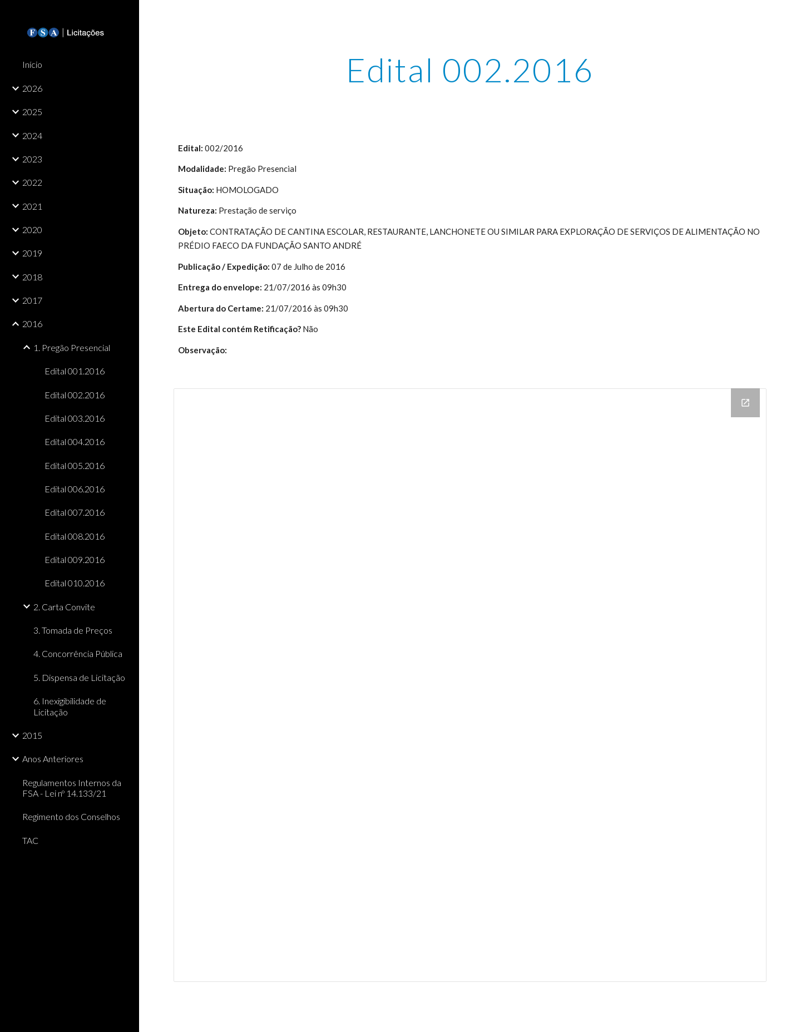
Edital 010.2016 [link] (74, 582)
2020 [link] (32, 229)
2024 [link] (32, 135)
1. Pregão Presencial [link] (71, 347)
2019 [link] (32, 253)
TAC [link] (30, 840)
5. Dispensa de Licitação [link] (79, 677)
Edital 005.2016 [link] (74, 465)
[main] (470, 69)
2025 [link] (32, 111)
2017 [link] (32, 300)
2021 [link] (32, 206)
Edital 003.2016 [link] (74, 418)
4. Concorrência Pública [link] (77, 653)
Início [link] (32, 64)
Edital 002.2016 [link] (74, 394)
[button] (787, 15)
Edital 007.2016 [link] (74, 512)
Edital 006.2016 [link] (74, 488)
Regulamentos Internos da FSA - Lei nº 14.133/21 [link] (71, 787)
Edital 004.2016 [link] (74, 441)
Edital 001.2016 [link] (74, 371)
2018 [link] (32, 276)
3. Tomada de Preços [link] (72, 630)
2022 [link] (32, 182)
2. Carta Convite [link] (64, 606)
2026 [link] (32, 88)
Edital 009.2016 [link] (74, 559)
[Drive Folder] (470, 685)
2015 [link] (32, 735)
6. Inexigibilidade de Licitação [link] (69, 706)
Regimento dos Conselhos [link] (71, 816)
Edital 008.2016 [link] (74, 536)
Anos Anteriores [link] (52, 758)
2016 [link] (32, 323)
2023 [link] (32, 159)
